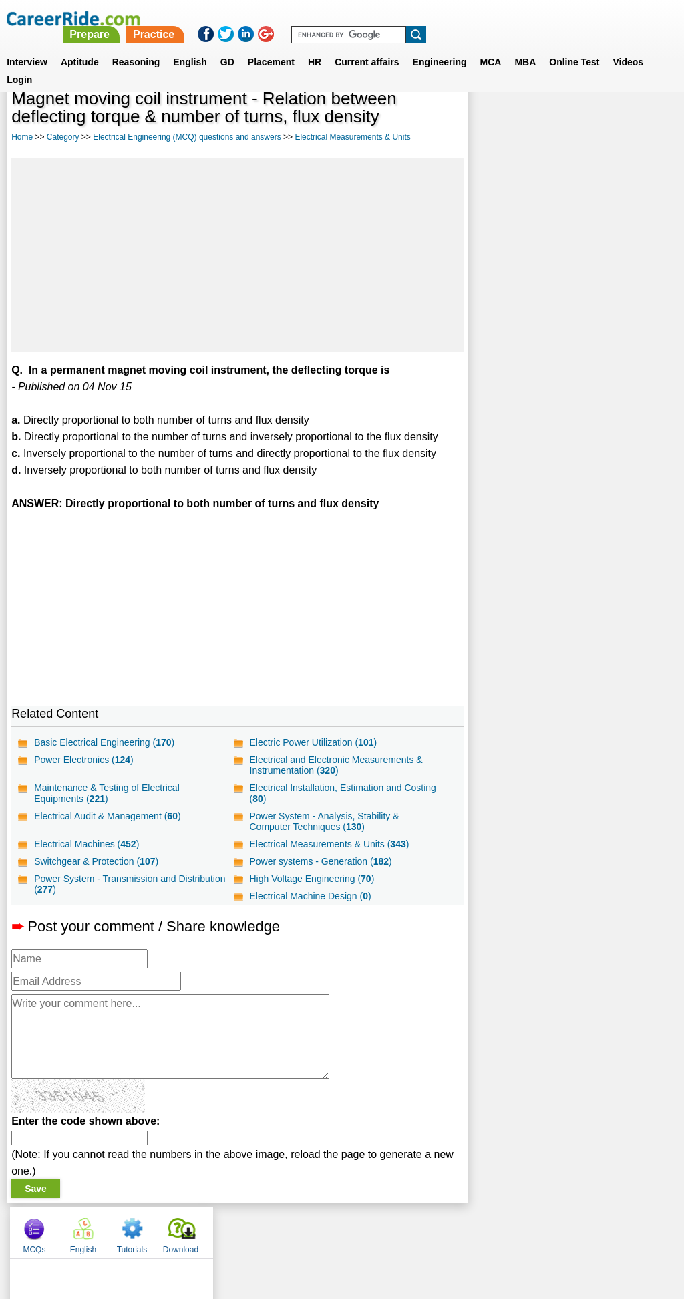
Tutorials (593, 120)
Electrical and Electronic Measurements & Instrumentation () (335, 765)
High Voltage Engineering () (311, 878)
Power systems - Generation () (320, 861)
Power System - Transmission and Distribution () (129, 884)
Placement (271, 46)
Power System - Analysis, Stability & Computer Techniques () (324, 821)
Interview (27, 46)
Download (641, 120)
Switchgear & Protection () (96, 861)
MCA (491, 46)
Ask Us (390, 1229)
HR (314, 46)
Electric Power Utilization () (313, 742)
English (190, 46)
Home (22, 137)
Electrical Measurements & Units (352, 137)
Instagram (488, 1229)
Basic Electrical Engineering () (104, 742)
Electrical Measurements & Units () (329, 844)
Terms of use (336, 1229)
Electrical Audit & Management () (107, 816)
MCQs (495, 120)
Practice (404, 18)
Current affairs (367, 46)
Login (19, 63)
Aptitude (80, 46)
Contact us (274, 1229)
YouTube (436, 1229)
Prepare (341, 18)
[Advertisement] (237, 255)
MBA (525, 46)
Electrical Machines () (86, 844)
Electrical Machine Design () (310, 896)
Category (63, 137)
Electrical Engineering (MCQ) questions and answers (187, 137)
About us (220, 1229)
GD (227, 46)
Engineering (440, 46)
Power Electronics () (84, 759)
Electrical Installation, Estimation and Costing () (342, 793)
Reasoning (136, 46)
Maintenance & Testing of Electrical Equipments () (107, 793)
